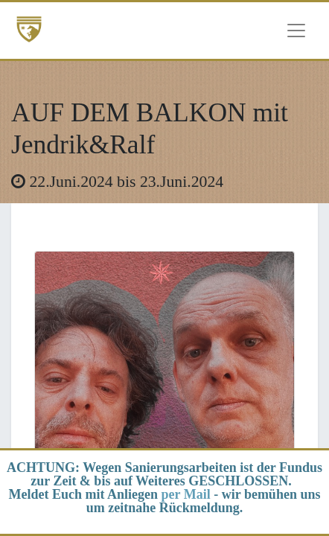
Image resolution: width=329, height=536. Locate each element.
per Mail (186, 494)
